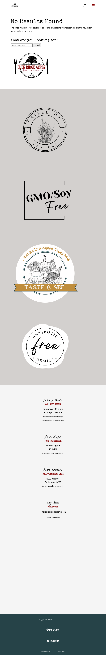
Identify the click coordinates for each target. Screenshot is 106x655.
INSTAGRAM (54, 629)
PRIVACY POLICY (45, 652)
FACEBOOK (54, 640)
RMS (54, 652)
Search (37, 45)
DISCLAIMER (61, 652)
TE (52, 652)
